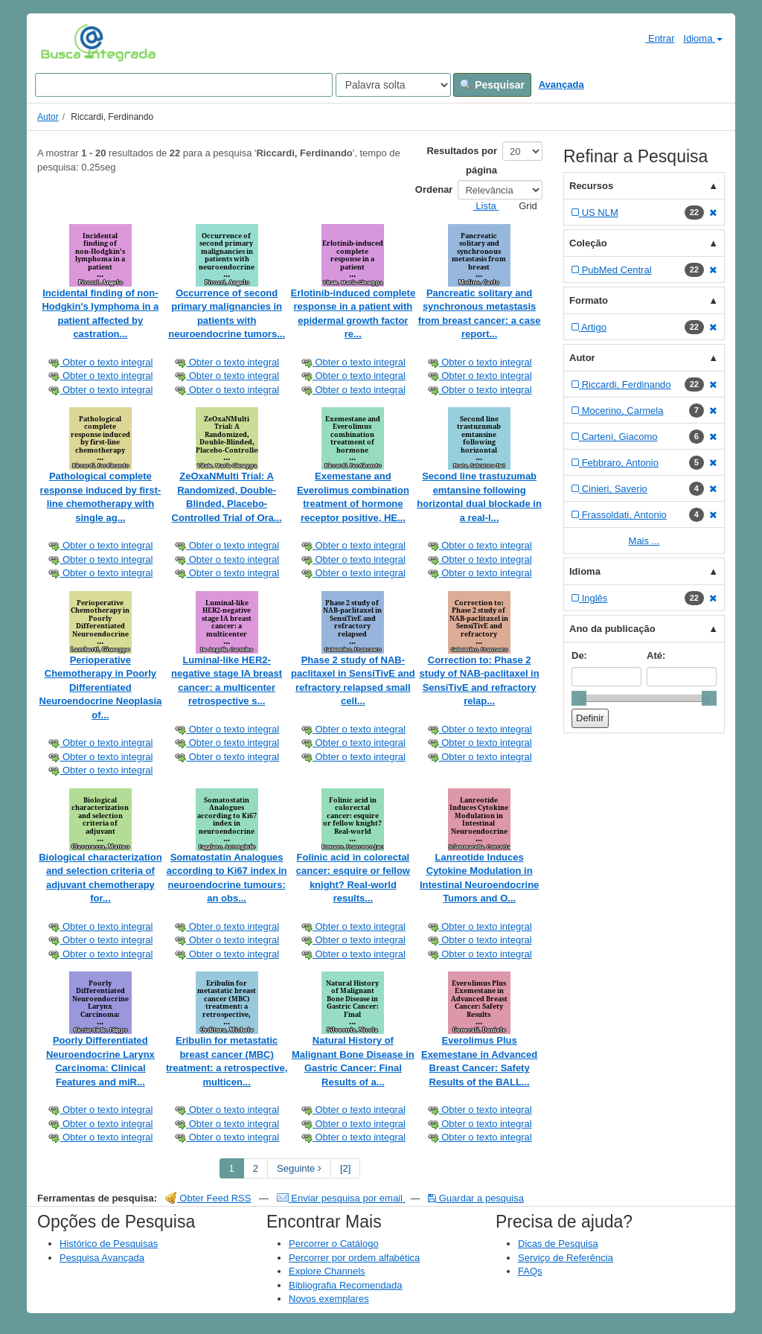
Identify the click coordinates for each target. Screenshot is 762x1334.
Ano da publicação (612, 628)
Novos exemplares (329, 1298)
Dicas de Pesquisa (558, 1243)
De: (579, 655)
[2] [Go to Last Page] (345, 1168)
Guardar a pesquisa (476, 1198)
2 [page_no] (255, 1168)
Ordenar (434, 189)
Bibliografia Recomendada (345, 1285)
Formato (588, 300)
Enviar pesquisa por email (341, 1198)
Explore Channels (327, 1271)
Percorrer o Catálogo (334, 1243)
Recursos (591, 185)
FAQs (530, 1271)
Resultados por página (461, 160)
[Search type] (393, 85)
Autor (48, 117)
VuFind (63, 42)
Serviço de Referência (565, 1257)
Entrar (653, 38)
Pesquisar (492, 85)
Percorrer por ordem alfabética (354, 1257)
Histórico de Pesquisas (109, 1243)
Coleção (588, 243)
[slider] (579, 698)
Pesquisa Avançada (102, 1257)
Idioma (703, 38)
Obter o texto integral (100, 362)
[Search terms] (184, 85)
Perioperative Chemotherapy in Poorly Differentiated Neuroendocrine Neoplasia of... (100, 687)
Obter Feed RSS (208, 1198)
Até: (656, 655)
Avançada (561, 84)
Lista (480, 205)
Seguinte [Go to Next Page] (299, 1168)
